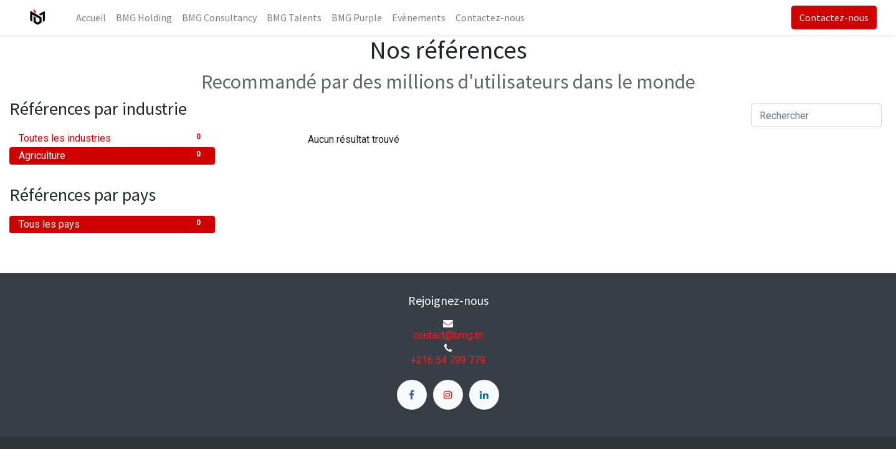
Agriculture (112, 155)
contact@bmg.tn (448, 335)
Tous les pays (112, 223)
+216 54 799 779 (448, 360)
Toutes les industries (112, 137)
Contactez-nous (834, 17)
